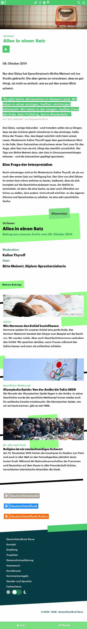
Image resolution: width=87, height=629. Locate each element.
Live (22, 625)
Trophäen (12, 554)
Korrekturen (13, 570)
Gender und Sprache (19, 581)
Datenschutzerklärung (19, 560)
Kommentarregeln (17, 575)
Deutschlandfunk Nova (20, 539)
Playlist (66, 625)
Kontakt (11, 544)
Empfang (11, 549)
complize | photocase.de (74, 26)
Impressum (13, 565)
